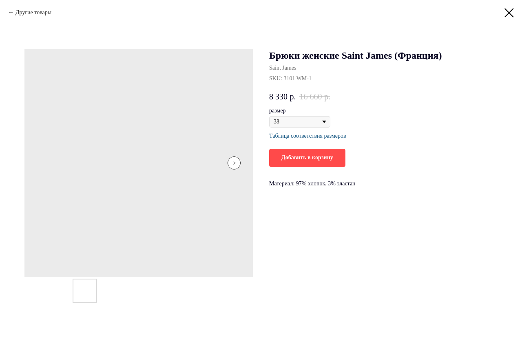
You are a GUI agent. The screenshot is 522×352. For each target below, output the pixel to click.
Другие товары (33, 12)
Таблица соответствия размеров (307, 136)
